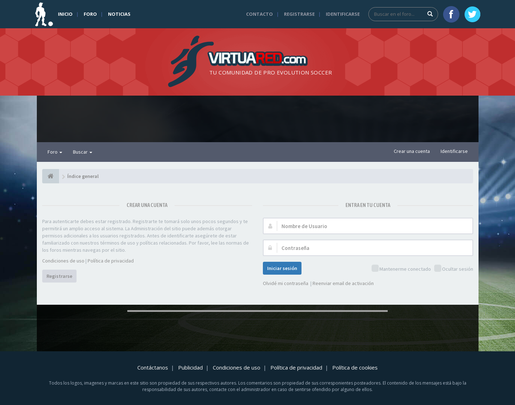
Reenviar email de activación (343, 283)
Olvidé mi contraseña (285, 283)
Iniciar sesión (282, 268)
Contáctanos (152, 367)
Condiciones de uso (63, 260)
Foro (90, 14)
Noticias (119, 14)
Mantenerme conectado (401, 268)
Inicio (65, 14)
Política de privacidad (111, 260)
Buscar (82, 152)
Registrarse (299, 14)
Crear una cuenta (412, 151)
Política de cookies (355, 367)
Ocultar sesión (453, 268)
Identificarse (343, 14)
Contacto (259, 14)
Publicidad (190, 367)
